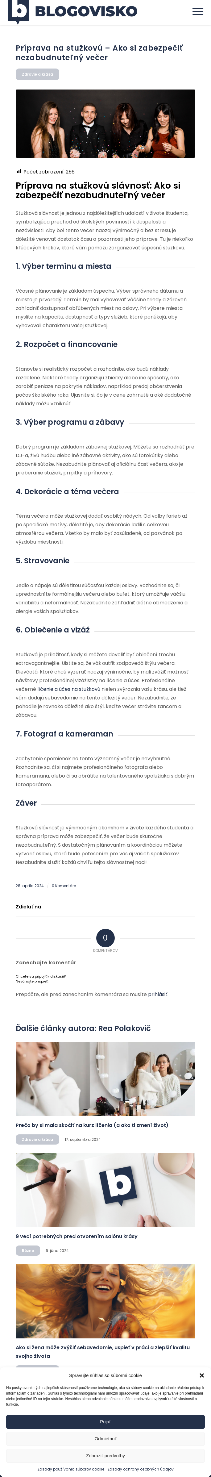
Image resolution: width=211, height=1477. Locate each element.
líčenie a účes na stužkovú (68, 689)
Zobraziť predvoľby (105, 1455)
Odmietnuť (106, 1438)
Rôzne (28, 1250)
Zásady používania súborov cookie (70, 1469)
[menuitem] (194, 11)
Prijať (105, 1421)
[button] (202, 1375)
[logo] (86, 12)
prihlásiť (158, 994)
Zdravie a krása (37, 74)
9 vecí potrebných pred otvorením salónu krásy (77, 1236)
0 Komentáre (64, 885)
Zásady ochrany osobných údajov (140, 1469)
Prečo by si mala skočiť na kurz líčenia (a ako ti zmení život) (92, 1125)
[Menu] (194, 11)
